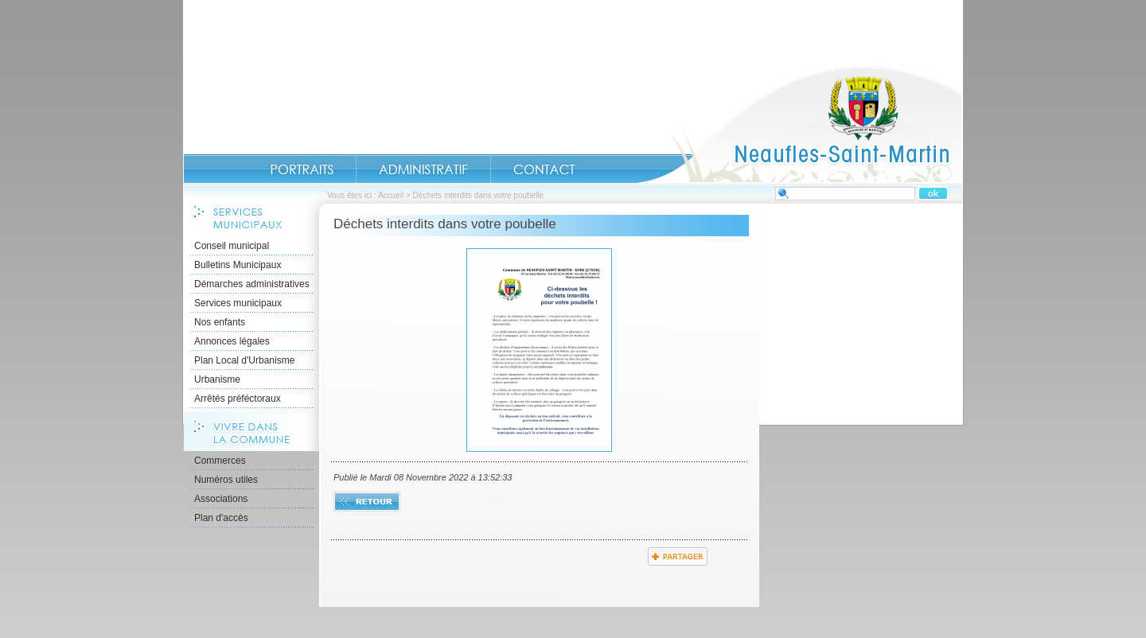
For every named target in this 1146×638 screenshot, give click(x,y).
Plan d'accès (221, 517)
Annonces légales (232, 341)
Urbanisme (217, 379)
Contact (544, 169)
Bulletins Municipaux (237, 264)
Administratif (423, 169)
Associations (221, 498)
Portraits (302, 169)
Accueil (799, 124)
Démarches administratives (252, 284)
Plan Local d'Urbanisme (244, 360)
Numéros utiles (226, 479)
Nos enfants (219, 322)
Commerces (220, 460)
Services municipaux (238, 303)
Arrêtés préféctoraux (237, 398)
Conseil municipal (231, 245)
